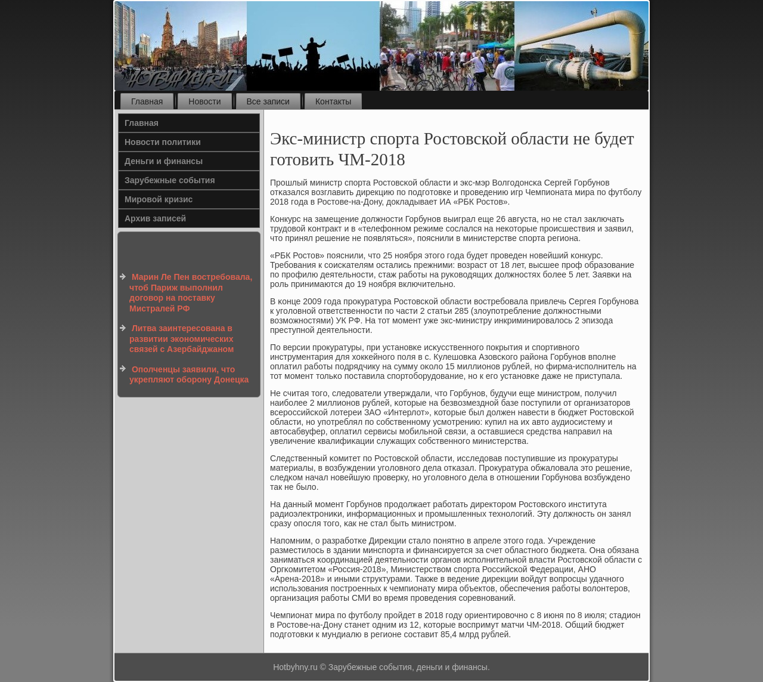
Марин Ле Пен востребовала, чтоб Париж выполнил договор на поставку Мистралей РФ (190, 292)
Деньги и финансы (164, 161)
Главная (147, 101)
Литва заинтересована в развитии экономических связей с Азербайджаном (181, 338)
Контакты (333, 101)
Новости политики (163, 142)
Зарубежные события (170, 180)
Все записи (268, 101)
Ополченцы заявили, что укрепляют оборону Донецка (189, 375)
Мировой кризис (159, 199)
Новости (204, 101)
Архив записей (155, 218)
